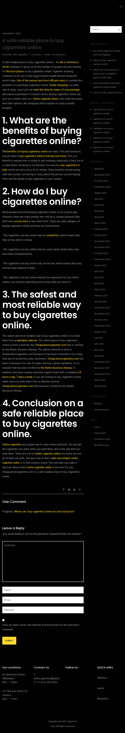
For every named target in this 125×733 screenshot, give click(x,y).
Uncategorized (58, 54)
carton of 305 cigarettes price (107, 93)
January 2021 (100, 386)
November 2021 (102, 368)
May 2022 (99, 350)
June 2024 (99, 205)
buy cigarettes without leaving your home (43, 156)
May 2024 (99, 211)
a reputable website (26, 340)
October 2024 (101, 181)
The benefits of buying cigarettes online (25, 151)
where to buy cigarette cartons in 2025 (104, 62)
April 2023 (99, 283)
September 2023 (102, 259)
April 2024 (99, 217)
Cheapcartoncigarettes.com (50, 345)
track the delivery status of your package (56, 89)
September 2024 (102, 187)
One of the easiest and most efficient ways (41, 80)
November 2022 (102, 314)
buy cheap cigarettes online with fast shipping (106, 53)
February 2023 (101, 296)
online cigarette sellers (48, 453)
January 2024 (100, 235)
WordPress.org (101, 445)
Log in (97, 427)
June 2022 (99, 344)
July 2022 (98, 338)
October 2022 (101, 320)
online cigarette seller (39, 467)
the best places (15, 71)
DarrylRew (98, 129)
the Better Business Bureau (56, 367)
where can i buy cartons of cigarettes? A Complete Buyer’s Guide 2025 (106, 74)
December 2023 (102, 241)
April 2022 (99, 356)
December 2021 (101, 362)
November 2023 (102, 247)
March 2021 (99, 380)
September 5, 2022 (11, 33)
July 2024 (98, 199)
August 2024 (100, 193)
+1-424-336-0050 (47, 682)
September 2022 (102, 326)
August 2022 (100, 332)
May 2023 (99, 277)
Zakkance (98, 119)
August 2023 (100, 265)
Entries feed (100, 433)
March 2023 (99, 290)
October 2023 (101, 253)
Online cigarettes (12, 444)
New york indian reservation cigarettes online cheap (106, 85)
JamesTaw (98, 110)
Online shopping (58, 85)
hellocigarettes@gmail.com (49, 678)
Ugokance (98, 147)
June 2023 (99, 271)
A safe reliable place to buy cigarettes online (33, 44)
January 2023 (100, 302)
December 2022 (102, 308)
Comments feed (102, 439)
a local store (21, 221)
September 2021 (102, 374)
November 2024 (102, 175)
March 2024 (100, 223)
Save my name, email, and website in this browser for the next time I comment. (41, 627)
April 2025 (99, 169)
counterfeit (52, 235)
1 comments (35, 54)
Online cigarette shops (46, 98)
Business (98, 404)
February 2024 (101, 229)
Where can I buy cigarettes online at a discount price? (44, 511)
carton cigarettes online (103, 112)
